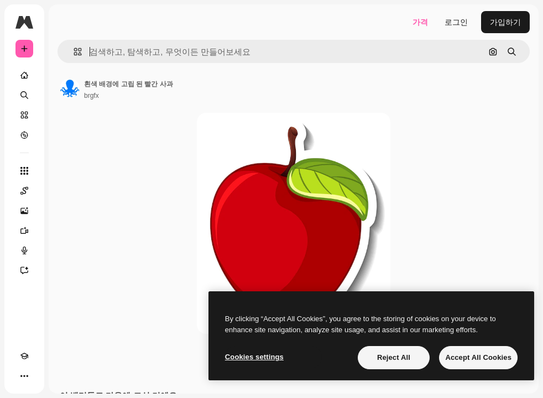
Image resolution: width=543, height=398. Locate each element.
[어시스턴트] (24, 270)
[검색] (24, 95)
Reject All (393, 357)
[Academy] (24, 356)
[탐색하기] (24, 135)
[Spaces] (24, 191)
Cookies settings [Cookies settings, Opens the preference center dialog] (254, 357)
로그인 (456, 22)
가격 (420, 22)
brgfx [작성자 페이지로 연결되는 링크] (91, 96)
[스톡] (24, 115)
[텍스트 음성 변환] (24, 250)
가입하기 (505, 22)
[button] (73, 52)
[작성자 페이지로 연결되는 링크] (70, 88)
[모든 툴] (24, 171)
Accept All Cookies (478, 357)
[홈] (24, 75)
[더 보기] (24, 376)
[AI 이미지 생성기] (24, 210)
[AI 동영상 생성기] (24, 230)
